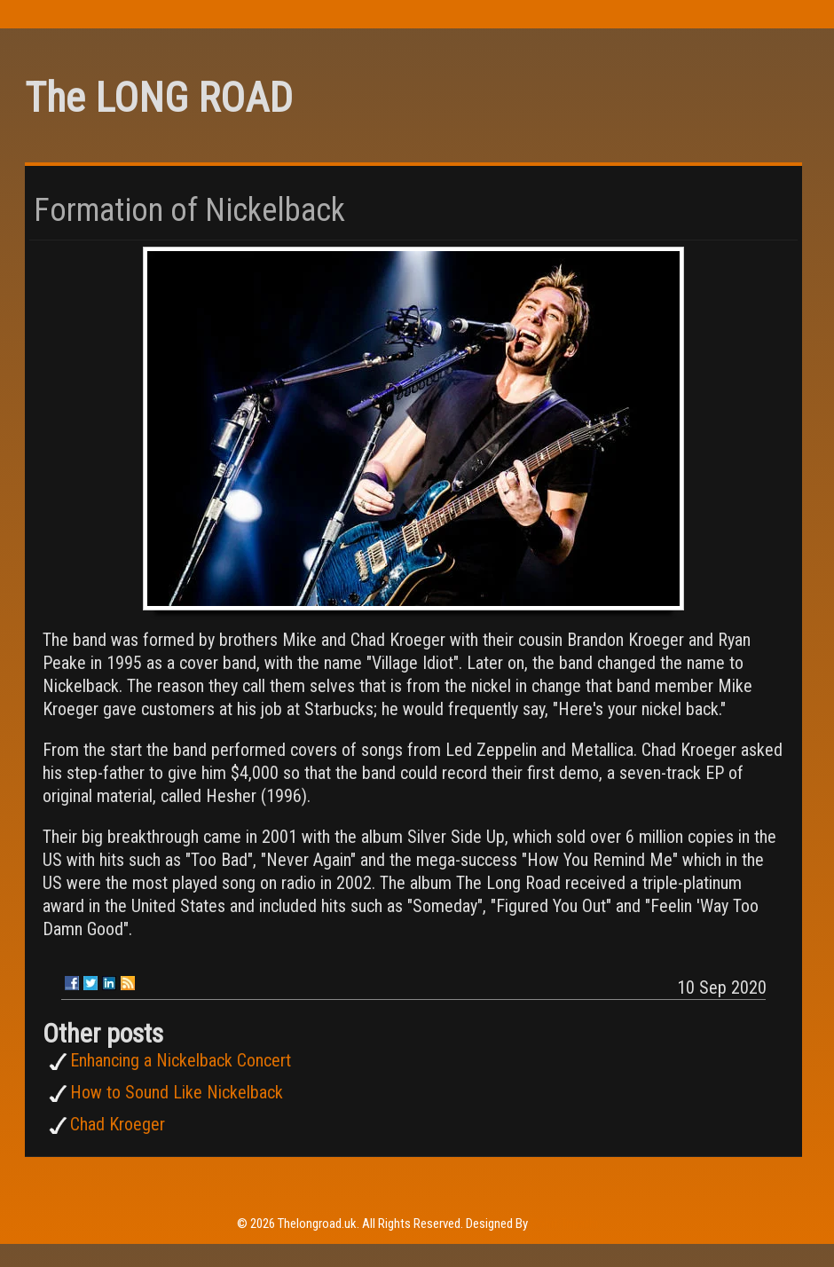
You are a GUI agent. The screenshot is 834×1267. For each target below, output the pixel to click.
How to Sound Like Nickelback (176, 1092)
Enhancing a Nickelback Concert (180, 1060)
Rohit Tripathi (564, 1224)
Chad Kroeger (117, 1124)
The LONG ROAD (159, 98)
